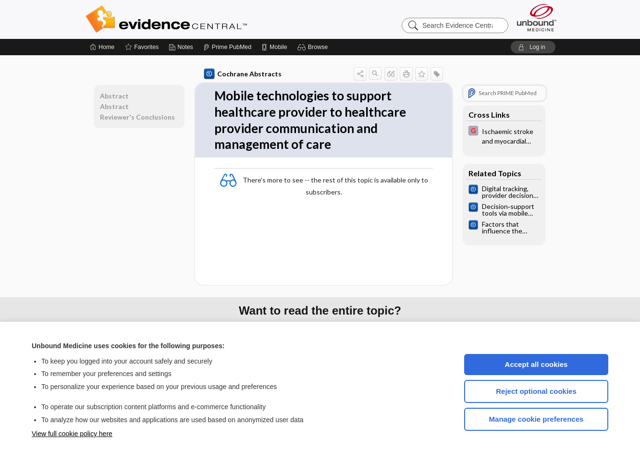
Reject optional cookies (536, 391)
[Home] (102, 47)
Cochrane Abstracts (243, 74)
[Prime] (227, 47)
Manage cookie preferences (536, 419)
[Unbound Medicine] (537, 17)
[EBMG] (504, 135)
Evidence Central (205, 19)
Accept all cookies (536, 364)
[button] (314, 47)
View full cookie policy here (72, 434)
